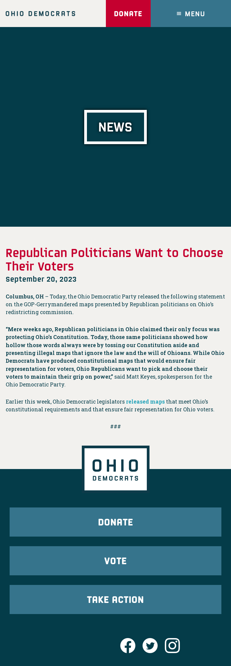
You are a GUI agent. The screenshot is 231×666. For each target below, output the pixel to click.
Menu (195, 13)
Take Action (115, 599)
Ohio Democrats (40, 13)
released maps (145, 401)
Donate (128, 13)
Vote (115, 560)
